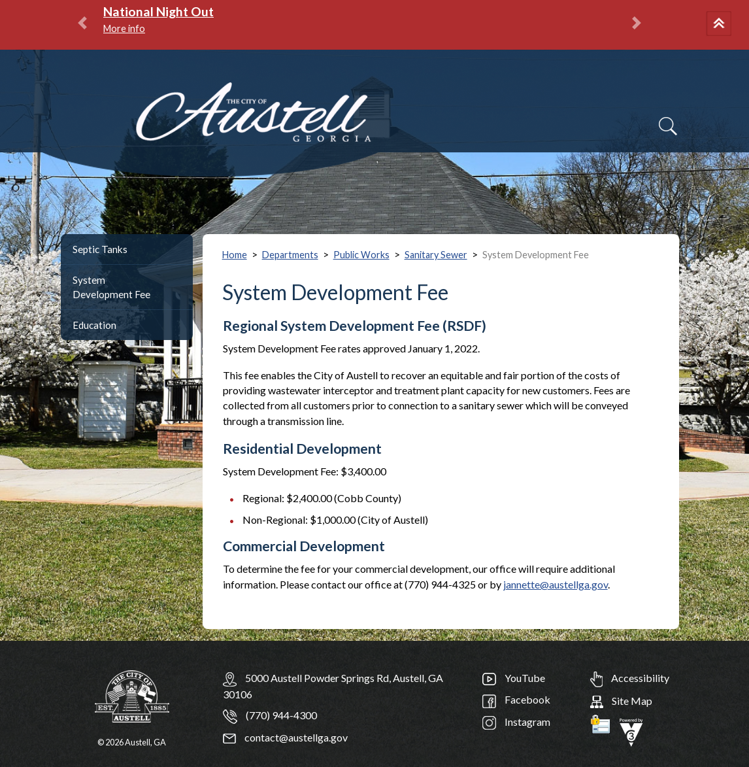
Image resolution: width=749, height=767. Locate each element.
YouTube (513, 678)
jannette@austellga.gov (555, 584)
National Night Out (158, 11)
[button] (721, 25)
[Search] (668, 126)
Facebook (516, 699)
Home (234, 254)
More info (124, 28)
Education (94, 325)
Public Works (361, 254)
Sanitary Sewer (436, 254)
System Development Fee (111, 287)
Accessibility (629, 678)
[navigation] (708, 134)
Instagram (516, 721)
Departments (290, 254)
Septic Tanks (100, 249)
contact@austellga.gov (285, 737)
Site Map (621, 700)
